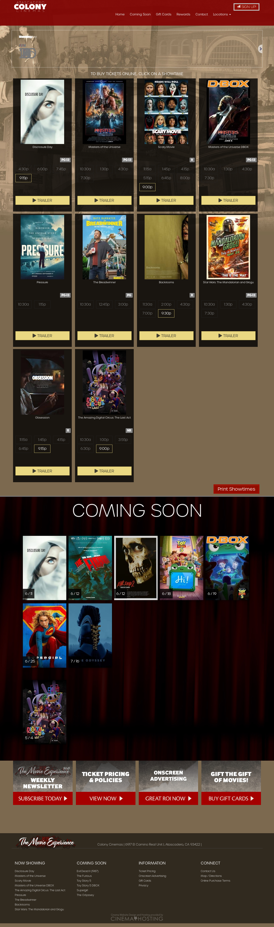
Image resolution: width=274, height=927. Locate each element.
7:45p (61, 172)
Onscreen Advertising (152, 879)
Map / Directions (211, 879)
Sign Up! (246, 6)
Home (120, 14)
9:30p (166, 317)
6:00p (42, 172)
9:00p (147, 192)
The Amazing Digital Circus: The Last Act (40, 894)
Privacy (143, 889)
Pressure (20, 899)
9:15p (23, 182)
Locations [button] (222, 14)
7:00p (147, 317)
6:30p (85, 453)
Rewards (183, 14)
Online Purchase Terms (215, 884)
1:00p (104, 443)
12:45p (104, 308)
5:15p (147, 182)
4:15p (185, 172)
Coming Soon (140, 14)
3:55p (123, 443)
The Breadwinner (25, 903)
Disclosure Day (24, 875)
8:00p (185, 182)
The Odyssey (85, 899)
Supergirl (82, 894)
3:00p (123, 308)
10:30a (85, 172)
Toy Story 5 (84, 884)
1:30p (104, 172)
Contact (201, 14)
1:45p (166, 172)
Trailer (42, 204)
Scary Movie (23, 884)
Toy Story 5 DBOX (88, 889)
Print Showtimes (236, 492)
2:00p (166, 308)
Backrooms (22, 908)
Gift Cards (163, 14)
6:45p (166, 182)
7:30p (85, 182)
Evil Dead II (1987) (88, 875)
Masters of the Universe (30, 879)
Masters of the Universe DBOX (34, 889)
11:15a (147, 172)
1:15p (42, 308)
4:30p (23, 172)
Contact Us (208, 875)
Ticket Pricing (147, 875)
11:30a (147, 308)
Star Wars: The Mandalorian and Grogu (39, 913)
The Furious (84, 879)
